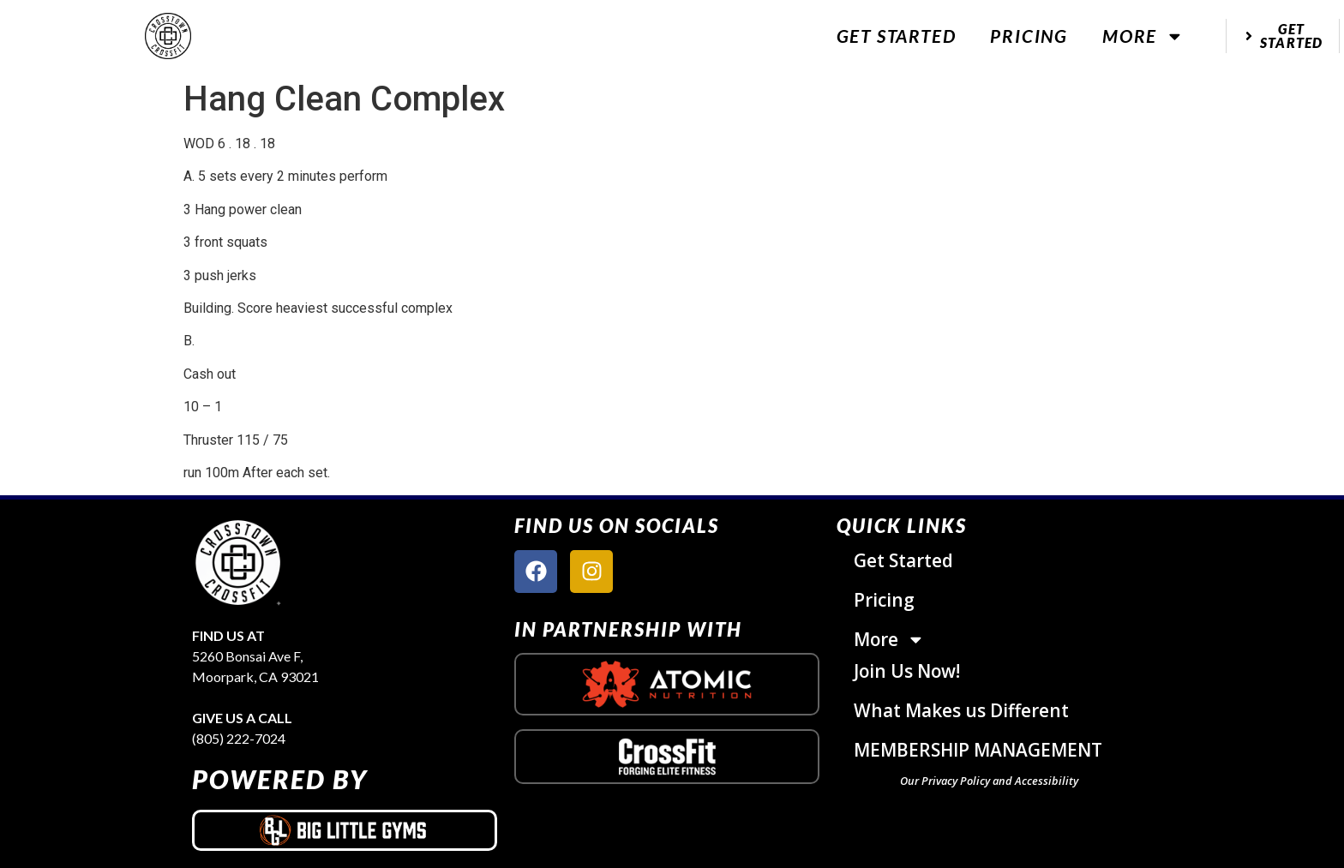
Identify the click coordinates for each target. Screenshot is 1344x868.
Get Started (897, 35)
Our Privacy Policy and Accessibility (989, 780)
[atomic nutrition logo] (667, 683)
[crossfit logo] (667, 757)
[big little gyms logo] (344, 830)
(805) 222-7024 (238, 738)
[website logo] (168, 36)
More (1143, 36)
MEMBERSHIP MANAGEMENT (978, 750)
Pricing (1029, 35)
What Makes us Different (961, 710)
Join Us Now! (907, 671)
